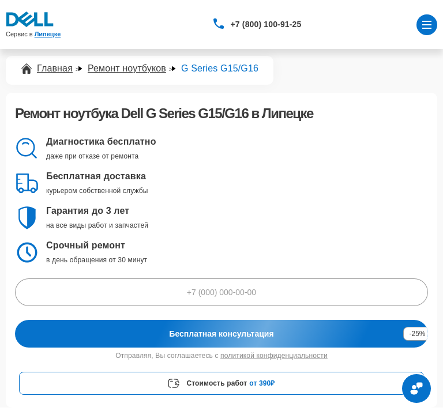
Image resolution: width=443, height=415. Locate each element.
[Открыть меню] (426, 24)
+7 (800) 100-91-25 (266, 24)
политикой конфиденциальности (274, 356)
